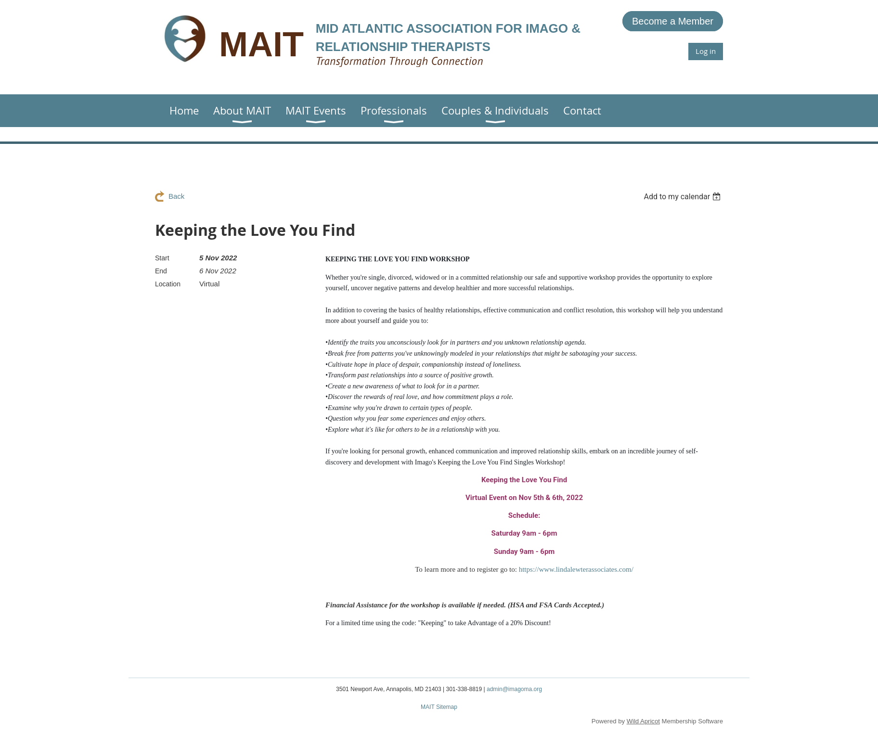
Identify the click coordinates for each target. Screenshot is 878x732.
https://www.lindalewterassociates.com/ (576, 569)
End (161, 271)
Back (176, 196)
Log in (706, 51)
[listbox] (683, 197)
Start (162, 258)
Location (168, 284)
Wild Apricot (643, 721)
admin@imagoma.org (514, 689)
